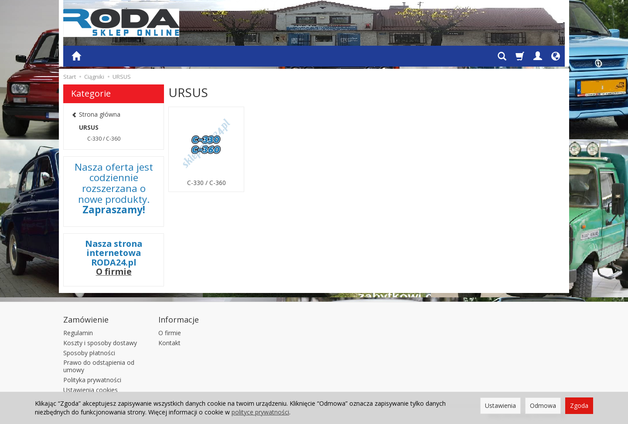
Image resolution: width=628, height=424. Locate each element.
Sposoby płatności (89, 353)
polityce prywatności (260, 412)
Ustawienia (500, 405)
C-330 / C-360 (206, 183)
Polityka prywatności (92, 380)
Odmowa (543, 405)
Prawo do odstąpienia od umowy (98, 366)
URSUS (89, 127)
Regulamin (78, 333)
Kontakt (169, 343)
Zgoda (579, 405)
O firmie (114, 271)
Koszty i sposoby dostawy (100, 343)
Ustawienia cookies (90, 390)
